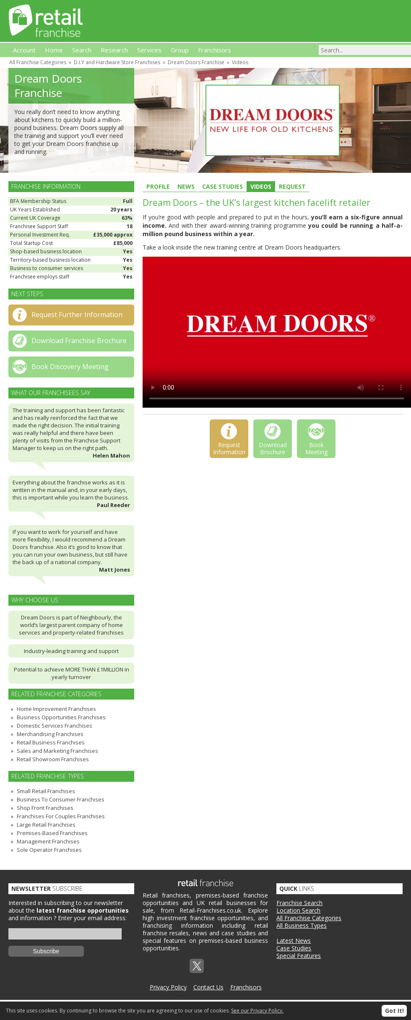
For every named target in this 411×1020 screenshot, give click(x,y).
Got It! (394, 1011)
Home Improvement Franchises (56, 709)
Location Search (298, 910)
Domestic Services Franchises (54, 725)
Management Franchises (48, 841)
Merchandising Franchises (50, 734)
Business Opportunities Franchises (61, 717)
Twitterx (197, 966)
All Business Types (301, 925)
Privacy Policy (168, 987)
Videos (240, 62)
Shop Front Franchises (45, 808)
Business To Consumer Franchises (60, 799)
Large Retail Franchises (46, 824)
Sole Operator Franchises (49, 849)
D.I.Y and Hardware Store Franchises (117, 62)
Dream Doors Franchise (196, 62)
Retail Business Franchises (51, 742)
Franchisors (246, 987)
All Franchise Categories (37, 62)
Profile (158, 186)
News (186, 186)
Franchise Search (299, 903)
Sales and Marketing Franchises (57, 751)
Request (292, 186)
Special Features (298, 956)
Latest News (293, 941)
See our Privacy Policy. (257, 1010)
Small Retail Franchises (46, 791)
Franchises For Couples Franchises (61, 816)
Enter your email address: (92, 918)
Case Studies (222, 186)
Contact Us (208, 987)
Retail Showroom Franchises (53, 759)
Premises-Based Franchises (52, 833)
